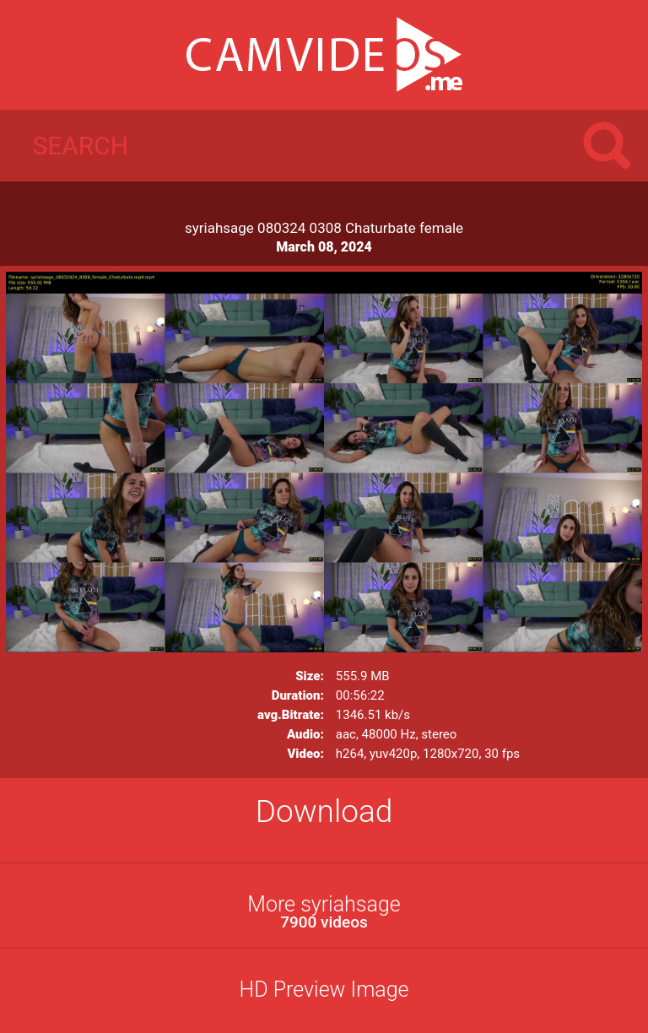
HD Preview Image (323, 989)
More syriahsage (324, 912)
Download (324, 811)
